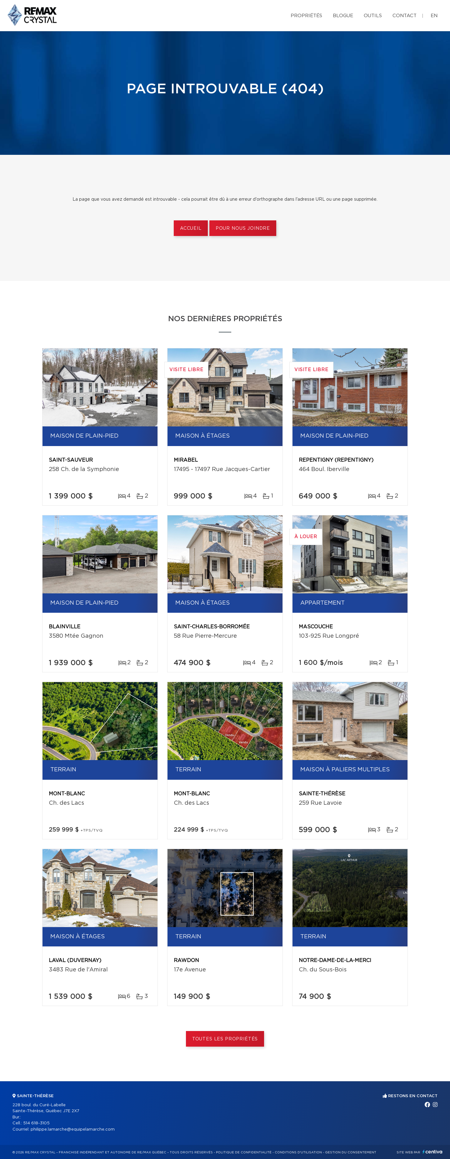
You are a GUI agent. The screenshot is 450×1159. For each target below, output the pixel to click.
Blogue (343, 15)
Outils (373, 15)
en (434, 15)
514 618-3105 (36, 1123)
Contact (404, 15)
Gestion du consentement (350, 1152)
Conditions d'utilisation (298, 1152)
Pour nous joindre (243, 228)
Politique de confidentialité (244, 1152)
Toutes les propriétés (225, 1039)
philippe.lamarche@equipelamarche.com (73, 1129)
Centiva (432, 1152)
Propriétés (306, 15)
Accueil (191, 228)
